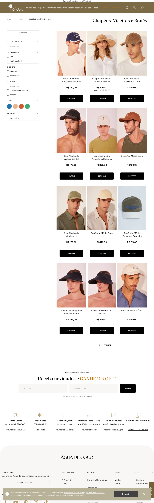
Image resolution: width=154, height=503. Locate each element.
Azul (9, 107)
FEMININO (52, 7)
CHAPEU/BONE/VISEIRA (17, 91)
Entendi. (125, 494)
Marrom (21, 107)
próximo (107, 345)
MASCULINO (62, 7)
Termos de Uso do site (95, 492)
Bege (15, 107)
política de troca (89, 430)
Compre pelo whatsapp (138, 430)
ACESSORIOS (13, 47)
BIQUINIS (41, 7)
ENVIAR (128, 388)
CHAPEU (11, 95)
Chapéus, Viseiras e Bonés (40, 19)
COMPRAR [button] (71, 98)
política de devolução (113, 430)
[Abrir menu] (134, 8)
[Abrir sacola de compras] (142, 7)
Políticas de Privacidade (74, 492)
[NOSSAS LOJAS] (25, 483)
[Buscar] (127, 7)
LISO (10, 57)
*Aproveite (40, 430)
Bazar (116, 7)
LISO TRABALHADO (15, 61)
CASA (96, 7)
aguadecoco (9, 19)
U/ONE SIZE (13, 119)
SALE (106, 7)
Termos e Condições (97, 480)
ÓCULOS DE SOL (84, 7)
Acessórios (20, 19)
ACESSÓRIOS (73, 7)
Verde (27, 107)
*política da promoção (16, 430)
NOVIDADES (31, 7)
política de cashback (65, 430)
